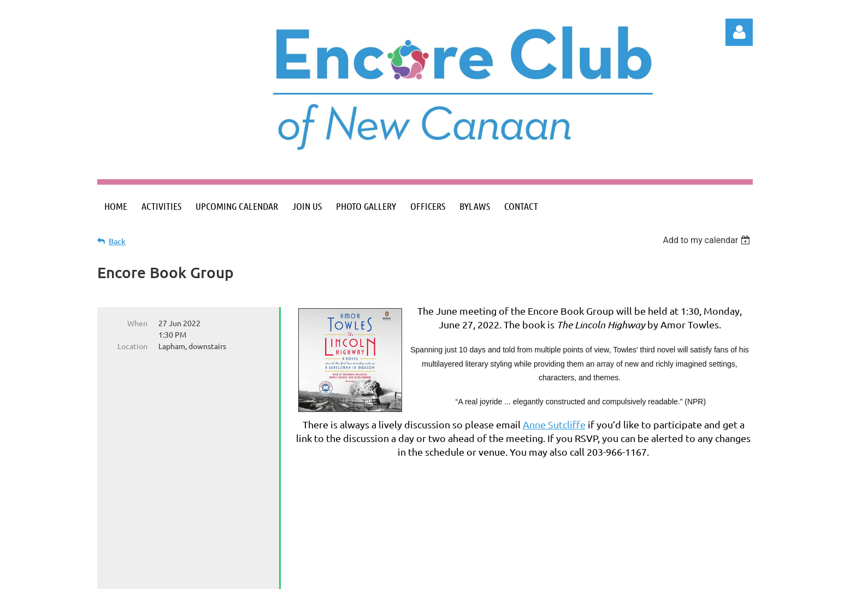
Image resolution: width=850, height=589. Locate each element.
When (137, 323)
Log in (739, 32)
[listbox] (708, 240)
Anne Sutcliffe (554, 424)
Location (132, 346)
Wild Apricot (622, 575)
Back (117, 241)
